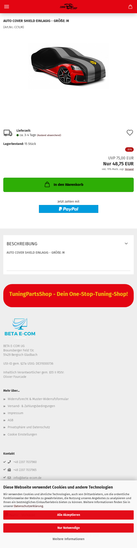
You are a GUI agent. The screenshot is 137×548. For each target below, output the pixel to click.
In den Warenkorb (63, 184)
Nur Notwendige (68, 528)
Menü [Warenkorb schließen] (6, 6)
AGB (10, 420)
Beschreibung (22, 243)
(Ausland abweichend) (49, 135)
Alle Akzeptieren (68, 515)
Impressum (15, 413)
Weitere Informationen (68, 539)
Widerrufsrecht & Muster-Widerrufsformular (38, 399)
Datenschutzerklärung (28, 506)
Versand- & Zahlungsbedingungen (31, 406)
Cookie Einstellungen (22, 434)
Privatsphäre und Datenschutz (29, 427)
